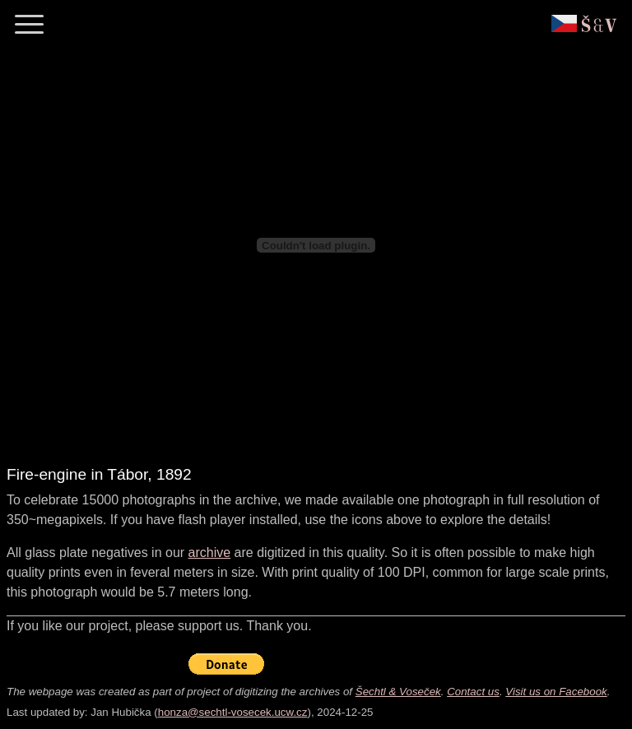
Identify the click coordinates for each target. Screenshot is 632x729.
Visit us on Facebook (555, 691)
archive (209, 553)
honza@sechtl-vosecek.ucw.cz (233, 712)
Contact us (473, 691)
